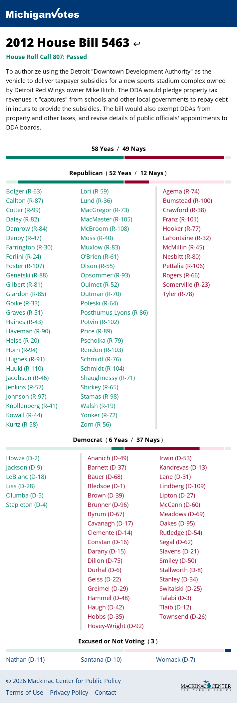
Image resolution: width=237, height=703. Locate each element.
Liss (20, 486)
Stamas (99, 396)
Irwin (175, 458)
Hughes (25, 359)
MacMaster (106, 219)
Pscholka (102, 340)
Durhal (104, 570)
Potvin (100, 322)
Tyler (178, 294)
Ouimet (100, 284)
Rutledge (180, 532)
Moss (97, 238)
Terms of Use (24, 692)
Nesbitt (181, 256)
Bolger (24, 191)
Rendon (102, 350)
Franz (180, 219)
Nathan (25, 659)
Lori (95, 191)
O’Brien (99, 256)
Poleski (99, 303)
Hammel (108, 598)
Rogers (181, 275)
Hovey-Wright (115, 626)
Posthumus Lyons (114, 312)
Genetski (27, 275)
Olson (98, 266)
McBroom (105, 228)
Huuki (24, 368)
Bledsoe (106, 486)
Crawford (184, 210)
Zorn (96, 424)
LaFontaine (187, 238)
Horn (21, 350)
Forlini (23, 256)
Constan (108, 542)
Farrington (29, 247)
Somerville (186, 284)
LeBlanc (26, 477)
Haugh (106, 607)
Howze (22, 458)
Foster (25, 266)
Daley (22, 219)
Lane (175, 477)
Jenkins (24, 387)
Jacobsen (27, 378)
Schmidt (101, 359)
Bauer (105, 477)
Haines (24, 322)
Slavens (179, 551)
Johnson (26, 396)
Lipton (177, 495)
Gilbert (24, 284)
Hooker (181, 228)
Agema (181, 191)
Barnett (107, 467)
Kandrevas (183, 467)
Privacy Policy (69, 692)
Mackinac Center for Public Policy (74, 681)
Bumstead (187, 200)
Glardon (26, 294)
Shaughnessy (108, 378)
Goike (22, 303)
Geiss (104, 579)
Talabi (175, 598)
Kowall (24, 415)
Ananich (108, 458)
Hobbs (106, 616)
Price (96, 331)
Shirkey (99, 387)
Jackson (24, 467)
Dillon (105, 560)
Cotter (23, 210)
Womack (175, 659)
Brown (106, 495)
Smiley (177, 560)
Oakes (177, 523)
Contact (105, 692)
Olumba (24, 495)
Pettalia (183, 266)
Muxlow (100, 247)
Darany (106, 551)
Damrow (26, 228)
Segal (175, 542)
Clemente (110, 532)
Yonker (99, 415)
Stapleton (26, 505)
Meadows (181, 514)
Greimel (108, 588)
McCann (179, 505)
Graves (24, 312)
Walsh (98, 406)
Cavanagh (110, 523)
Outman (101, 294)
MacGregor (105, 210)
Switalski (180, 588)
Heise (22, 340)
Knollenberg (31, 406)
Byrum (106, 514)
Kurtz (22, 424)
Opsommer (105, 275)
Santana (101, 659)
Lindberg (182, 486)
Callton (24, 200)
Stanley (178, 579)
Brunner (108, 505)
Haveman (28, 331)
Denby (23, 238)
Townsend (182, 616)
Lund (96, 200)
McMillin (183, 247)
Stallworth (180, 570)
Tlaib (175, 607)
